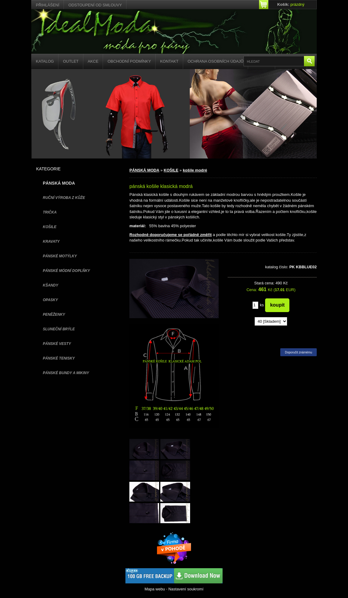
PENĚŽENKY (54, 314)
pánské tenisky (59, 358)
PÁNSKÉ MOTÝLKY (60, 256)
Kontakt (169, 61)
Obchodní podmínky (129, 61)
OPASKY (50, 300)
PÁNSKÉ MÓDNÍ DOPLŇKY (66, 271)
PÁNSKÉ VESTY (57, 344)
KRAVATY (51, 241)
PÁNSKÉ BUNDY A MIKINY (66, 373)
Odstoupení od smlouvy (95, 5)
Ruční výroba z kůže (64, 198)
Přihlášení (47, 5)
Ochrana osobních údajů (216, 61)
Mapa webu (155, 589)
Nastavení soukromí (185, 589)
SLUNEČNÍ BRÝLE (59, 329)
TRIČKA (49, 212)
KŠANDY (50, 285)
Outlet (70, 61)
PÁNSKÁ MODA (144, 170)
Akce (93, 61)
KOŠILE (49, 227)
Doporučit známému (298, 352)
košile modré (195, 170)
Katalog (45, 61)
